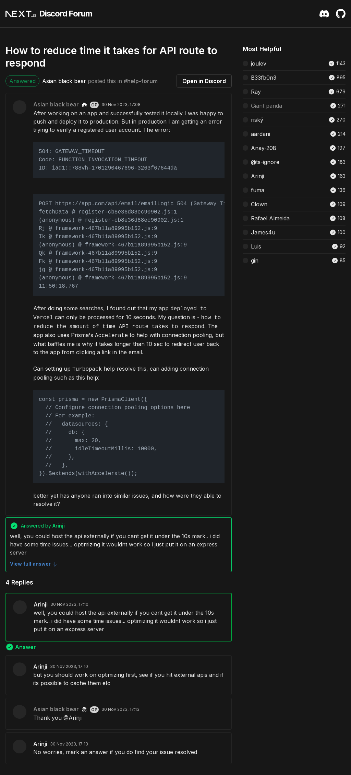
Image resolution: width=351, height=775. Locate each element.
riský (257, 119)
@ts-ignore (265, 162)
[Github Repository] (341, 14)
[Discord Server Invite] (324, 14)
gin (254, 260)
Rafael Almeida (270, 218)
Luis (256, 246)
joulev (258, 63)
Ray (256, 91)
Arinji (41, 604)
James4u (263, 232)
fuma (257, 190)
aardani (260, 133)
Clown (259, 204)
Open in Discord (204, 81)
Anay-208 (263, 147)
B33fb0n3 (263, 77)
